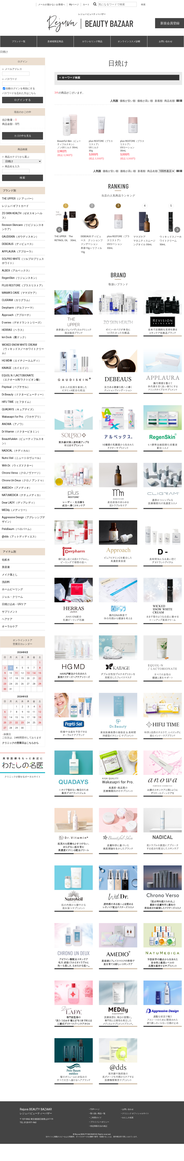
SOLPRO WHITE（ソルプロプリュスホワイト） (23, 260)
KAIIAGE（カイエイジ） (16, 367)
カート (86, 4)
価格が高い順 (145, 100)
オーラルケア (10, 626)
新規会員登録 (169, 23)
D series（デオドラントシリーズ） (22, 322)
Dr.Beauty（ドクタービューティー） (23, 394)
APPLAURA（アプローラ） (18, 251)
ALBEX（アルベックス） (16, 270)
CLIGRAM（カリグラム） (16, 300)
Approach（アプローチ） (17, 314)
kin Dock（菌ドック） (14, 337)
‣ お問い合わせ (127, 1109)
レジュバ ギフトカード (15, 205)
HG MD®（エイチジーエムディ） (21, 360)
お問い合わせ (165, 41)
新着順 (159, 100)
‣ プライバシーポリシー (99, 1122)
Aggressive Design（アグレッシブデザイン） (23, 519)
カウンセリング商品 (92, 41)
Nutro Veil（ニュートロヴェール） (22, 457)
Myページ (74, 4)
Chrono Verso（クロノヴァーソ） (22, 472)
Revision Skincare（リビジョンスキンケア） (23, 227)
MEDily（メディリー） (15, 509)
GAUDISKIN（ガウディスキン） (20, 236)
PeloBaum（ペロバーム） (17, 528)
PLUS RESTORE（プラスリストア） (23, 285)
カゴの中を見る (22, 135)
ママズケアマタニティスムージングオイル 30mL (144, 240)
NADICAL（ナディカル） (16, 450)
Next (177, 230)
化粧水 (6, 559)
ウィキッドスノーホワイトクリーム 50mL (171, 240)
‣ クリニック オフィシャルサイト (135, 1113)
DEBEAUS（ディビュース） (18, 243)
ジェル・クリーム (12, 596)
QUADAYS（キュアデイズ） (18, 409)
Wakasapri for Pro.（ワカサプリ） (22, 416)
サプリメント (10, 611)
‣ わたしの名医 (127, 1118)
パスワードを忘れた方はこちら (19, 93)
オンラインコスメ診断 (129, 41)
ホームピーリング (12, 589)
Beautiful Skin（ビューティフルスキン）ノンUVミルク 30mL (69, 144)
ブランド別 (9, 190)
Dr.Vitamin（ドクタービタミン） (21, 431)
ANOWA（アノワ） (13, 424)
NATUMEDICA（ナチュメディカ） (22, 495)
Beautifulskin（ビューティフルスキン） (23, 441)
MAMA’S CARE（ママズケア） (20, 292)
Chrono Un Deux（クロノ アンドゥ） (23, 480)
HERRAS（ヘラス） (13, 329)
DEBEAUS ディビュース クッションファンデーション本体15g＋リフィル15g (92, 244)
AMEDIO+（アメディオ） (17, 487)
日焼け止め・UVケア (14, 604)
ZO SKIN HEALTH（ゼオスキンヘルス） (22, 215)
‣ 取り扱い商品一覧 (97, 1113)
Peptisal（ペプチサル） (16, 386)
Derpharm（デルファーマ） (18, 307)
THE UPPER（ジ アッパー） (18, 198)
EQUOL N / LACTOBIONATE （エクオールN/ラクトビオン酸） (21, 377)
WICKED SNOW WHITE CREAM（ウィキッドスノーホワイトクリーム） (23, 349)
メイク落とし (10, 574)
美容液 (6, 567)
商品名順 (169, 100)
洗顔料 (6, 581)
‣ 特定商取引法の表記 (98, 1126)
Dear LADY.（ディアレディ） (19, 502)
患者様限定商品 (55, 41)
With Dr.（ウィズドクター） (18, 465)
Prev (59, 230)
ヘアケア (7, 619)
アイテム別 (9, 551)
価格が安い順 (128, 100)
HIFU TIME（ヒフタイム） (17, 401)
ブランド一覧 (18, 41)
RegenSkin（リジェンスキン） (20, 277)
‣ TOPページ (94, 1109)
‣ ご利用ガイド (95, 1118)
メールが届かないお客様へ (51, 4)
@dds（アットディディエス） (20, 536)
